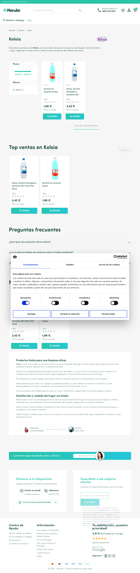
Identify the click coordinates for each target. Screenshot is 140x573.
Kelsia (20, 90)
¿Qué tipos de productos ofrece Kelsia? (70, 242)
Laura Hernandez (37, 431)
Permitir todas (108, 314)
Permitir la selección (70, 314)
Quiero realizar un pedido (20, 533)
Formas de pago (44, 540)
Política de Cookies (45, 550)
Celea (39, 556)
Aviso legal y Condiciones (48, 530)
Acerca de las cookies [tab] (109, 264)
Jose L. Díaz (79, 431)
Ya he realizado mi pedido (20, 537)
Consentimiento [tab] (30, 264)
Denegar (31, 314)
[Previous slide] (122, 147)
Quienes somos (43, 553)
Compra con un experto (86, 456)
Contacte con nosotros (18, 544)
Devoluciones (14, 540)
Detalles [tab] (70, 264)
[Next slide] (128, 147)
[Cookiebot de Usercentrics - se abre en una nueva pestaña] (115, 257)
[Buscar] (58, 10)
